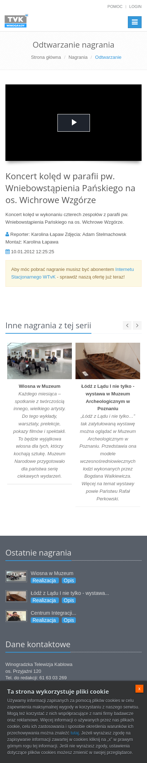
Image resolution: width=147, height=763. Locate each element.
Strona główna (46, 57)
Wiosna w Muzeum (52, 573)
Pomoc (115, 6)
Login (135, 6)
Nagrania (78, 57)
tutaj (74, 733)
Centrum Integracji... (53, 613)
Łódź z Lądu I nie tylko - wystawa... (70, 593)
